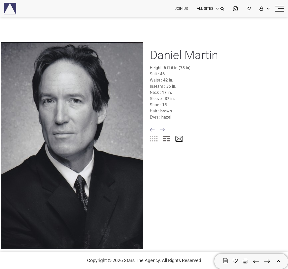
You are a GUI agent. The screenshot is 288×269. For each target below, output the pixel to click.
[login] (207, 8)
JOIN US (181, 8)
